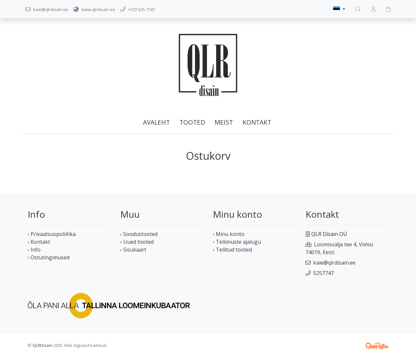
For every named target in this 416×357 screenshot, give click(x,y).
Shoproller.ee (377, 346)
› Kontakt (39, 241)
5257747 (323, 273)
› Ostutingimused (49, 257)
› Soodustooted (139, 234)
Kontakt (256, 122)
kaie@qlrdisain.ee (334, 262)
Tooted (192, 122)
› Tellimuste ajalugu (237, 241)
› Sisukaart (133, 249)
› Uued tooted (137, 241)
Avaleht (156, 122)
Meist (223, 122)
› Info (34, 249)
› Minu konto (228, 234)
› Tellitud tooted (232, 249)
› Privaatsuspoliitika (52, 234)
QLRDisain (42, 345)
